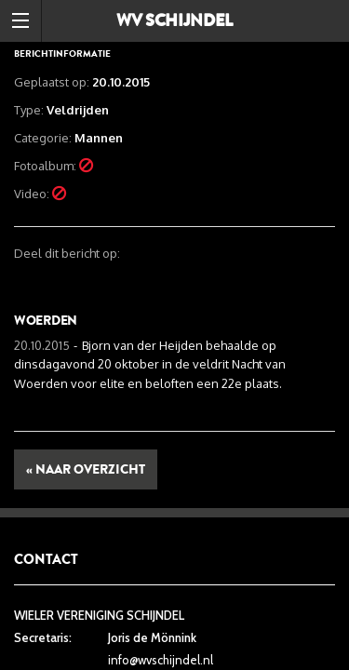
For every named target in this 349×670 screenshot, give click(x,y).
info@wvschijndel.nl (160, 659)
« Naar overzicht (85, 469)
